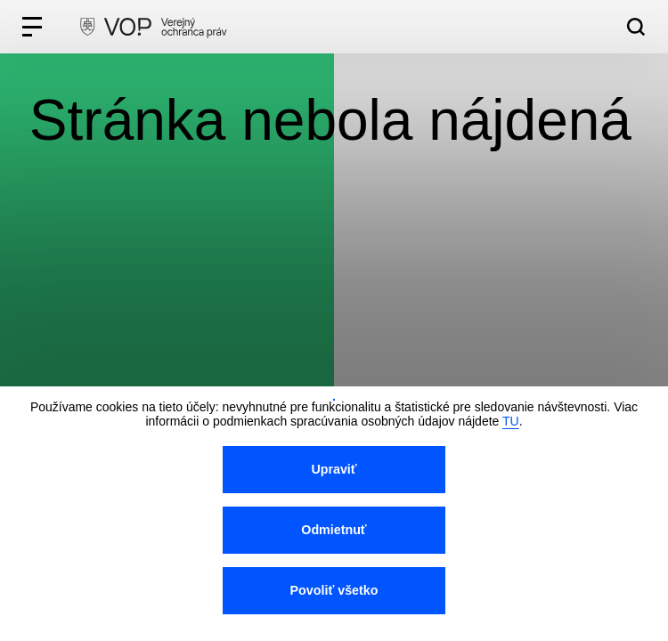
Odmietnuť (333, 530)
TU (510, 421)
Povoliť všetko (334, 590)
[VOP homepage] (153, 26)
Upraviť (333, 469)
